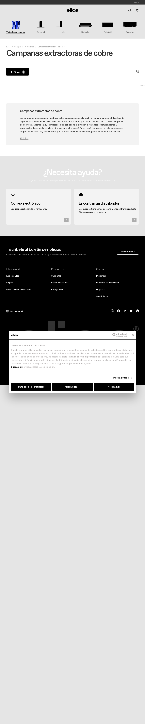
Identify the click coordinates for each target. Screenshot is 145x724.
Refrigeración (57, 289)
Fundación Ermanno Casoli (18, 289)
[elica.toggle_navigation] (7, 10)
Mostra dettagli (121, 378)
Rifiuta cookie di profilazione (31, 386)
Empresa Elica (12, 275)
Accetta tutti (114, 386)
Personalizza (72, 386)
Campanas (18, 46)
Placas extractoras (59, 282)
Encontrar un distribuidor (107, 282)
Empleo (9, 282)
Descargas (101, 275)
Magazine (100, 289)
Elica (8, 46)
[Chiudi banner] (133, 335)
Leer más (24, 137)
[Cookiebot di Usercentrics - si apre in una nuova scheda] (114, 335)
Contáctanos (102, 296)
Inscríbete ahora (128, 251)
